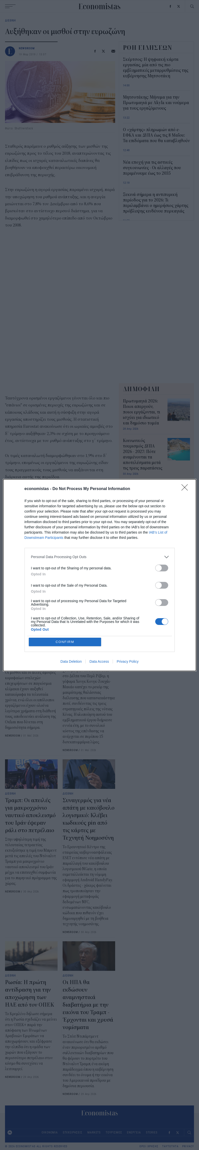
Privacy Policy (127, 661)
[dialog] (99, 575)
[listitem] (99, 557)
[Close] (186, 489)
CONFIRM (65, 642)
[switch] (161, 568)
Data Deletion (71, 661)
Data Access (99, 661)
